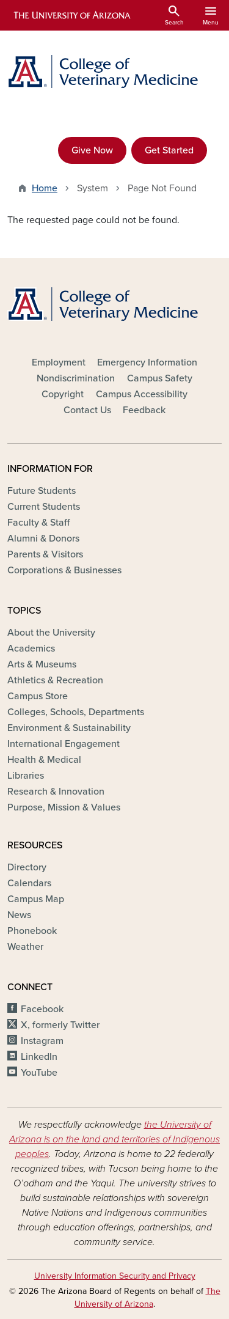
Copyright (63, 394)
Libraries (25, 776)
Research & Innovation (55, 791)
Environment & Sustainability (69, 728)
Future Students (41, 491)
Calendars (29, 883)
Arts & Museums (41, 664)
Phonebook (32, 931)
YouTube (39, 1073)
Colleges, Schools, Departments (75, 712)
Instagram (42, 1041)
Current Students (43, 507)
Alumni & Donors (43, 538)
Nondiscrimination (76, 378)
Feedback (144, 410)
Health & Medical (44, 760)
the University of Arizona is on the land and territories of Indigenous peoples (114, 1139)
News (19, 915)
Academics (31, 648)
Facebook (42, 1009)
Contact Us (87, 410)
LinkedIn (39, 1057)
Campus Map (35, 899)
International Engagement (63, 744)
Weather (25, 947)
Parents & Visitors (45, 554)
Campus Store (37, 696)
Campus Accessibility (141, 394)
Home (44, 188)
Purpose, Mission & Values (63, 807)
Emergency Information (147, 362)
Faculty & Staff (38, 522)
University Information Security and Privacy (114, 1276)
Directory (26, 867)
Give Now (92, 150)
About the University (51, 632)
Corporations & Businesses (64, 570)
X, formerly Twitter (60, 1025)
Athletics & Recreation (55, 680)
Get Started (169, 150)
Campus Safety (159, 378)
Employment (58, 362)
